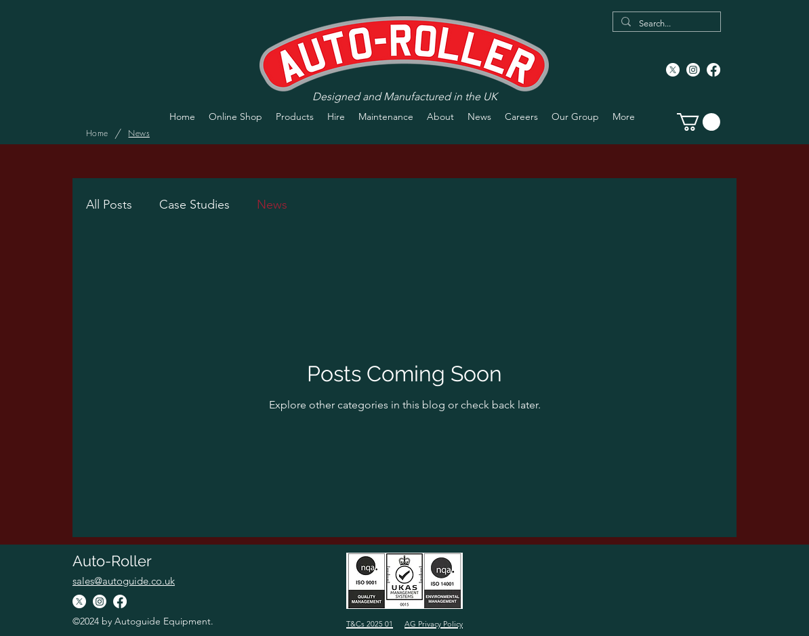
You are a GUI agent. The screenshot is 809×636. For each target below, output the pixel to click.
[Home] (97, 133)
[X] (673, 70)
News (272, 204)
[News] (138, 133)
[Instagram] (693, 70)
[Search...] (665, 23)
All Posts (109, 204)
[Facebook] (713, 70)
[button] (698, 122)
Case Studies (194, 204)
